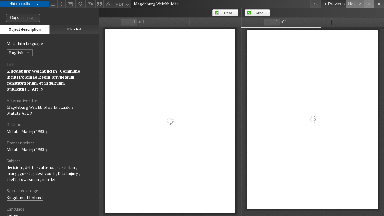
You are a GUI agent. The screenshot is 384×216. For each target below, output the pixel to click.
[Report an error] (108, 4)
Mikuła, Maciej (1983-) (27, 131)
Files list (74, 29)
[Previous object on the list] (333, 4)
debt (29, 167)
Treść (228, 13)
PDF (123, 5)
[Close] (379, 4)
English (19, 53)
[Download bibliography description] (91, 4)
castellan (66, 167)
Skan (260, 13)
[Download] (53, 4)
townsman (29, 179)
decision (14, 167)
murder (49, 179)
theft (11, 179)
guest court (44, 173)
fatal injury (68, 173)
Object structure (23, 18)
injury (12, 173)
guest (25, 173)
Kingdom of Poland (25, 197)
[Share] (61, 4)
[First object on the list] (315, 4)
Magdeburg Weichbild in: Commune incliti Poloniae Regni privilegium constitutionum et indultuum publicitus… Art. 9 (43, 80)
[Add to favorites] (81, 4)
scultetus (45, 167)
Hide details (24, 4)
